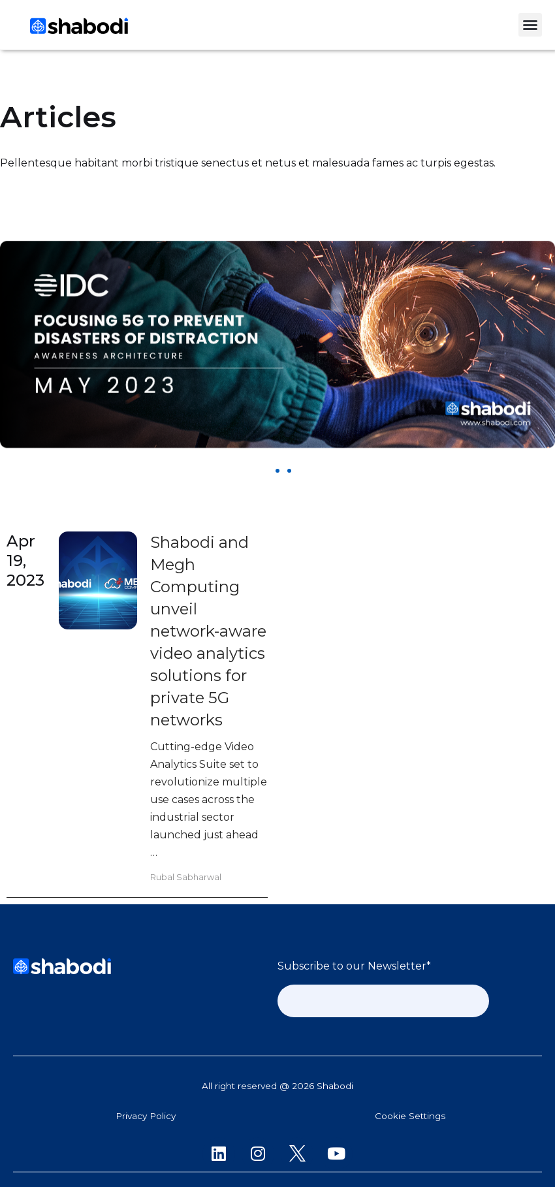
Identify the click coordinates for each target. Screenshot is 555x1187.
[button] (530, 25)
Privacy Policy (146, 1116)
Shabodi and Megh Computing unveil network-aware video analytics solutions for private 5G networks (208, 631)
